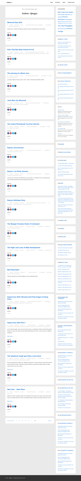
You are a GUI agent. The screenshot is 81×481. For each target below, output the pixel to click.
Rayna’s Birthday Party (16, 200)
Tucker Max (62, 160)
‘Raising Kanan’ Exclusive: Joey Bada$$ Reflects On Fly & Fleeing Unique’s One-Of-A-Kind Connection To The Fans (66, 188)
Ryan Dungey (26, 326)
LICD (60, 106)
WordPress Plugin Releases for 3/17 (64, 289)
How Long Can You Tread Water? (64, 121)
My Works (57, 2)
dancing (9, 273)
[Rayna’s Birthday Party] (22, 202)
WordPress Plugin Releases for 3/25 (64, 276)
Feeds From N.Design (65, 244)
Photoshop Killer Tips (66, 379)
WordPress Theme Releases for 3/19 (64, 287)
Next (50, 420)
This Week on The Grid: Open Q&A (64, 407)
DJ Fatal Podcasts (65, 81)
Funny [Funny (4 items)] (71, 14)
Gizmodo (61, 228)
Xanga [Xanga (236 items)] (60, 31)
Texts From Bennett (65, 73)
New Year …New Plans (16, 389)
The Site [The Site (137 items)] (61, 26)
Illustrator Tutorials (66, 450)
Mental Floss (63, 39)
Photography (41, 52)
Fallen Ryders (16, 104)
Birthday (20, 204)
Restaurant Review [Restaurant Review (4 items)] (65, 21)
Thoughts (36, 75)
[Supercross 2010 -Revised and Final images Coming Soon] (22, 301)
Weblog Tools (63, 262)
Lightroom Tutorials (65, 423)
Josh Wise (21, 104)
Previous (11, 420)
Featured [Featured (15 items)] (67, 14)
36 (35, 420)
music (16, 77)
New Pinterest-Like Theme (62, 254)
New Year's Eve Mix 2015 (62, 84)
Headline (36, 52)
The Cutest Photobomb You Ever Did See (23, 124)
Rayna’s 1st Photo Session (17, 171)
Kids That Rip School (23, 53)
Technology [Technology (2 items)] (60, 23)
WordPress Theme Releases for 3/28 (64, 274)
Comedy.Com (63, 220)
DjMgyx (8, 393)
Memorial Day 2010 (14, 22)
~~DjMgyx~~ (9, 2)
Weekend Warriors (61, 341)
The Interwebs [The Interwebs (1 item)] (69, 23)
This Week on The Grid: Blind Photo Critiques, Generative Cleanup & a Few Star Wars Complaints (65, 396)
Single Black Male (65, 152)
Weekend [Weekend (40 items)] (69, 28)
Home (51, 2)
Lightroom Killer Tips (66, 388)
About (64, 2)
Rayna (20, 151)
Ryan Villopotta (33, 326)
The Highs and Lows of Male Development (23, 248)
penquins (11, 128)
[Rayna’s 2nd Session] (22, 150)
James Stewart (17, 326)
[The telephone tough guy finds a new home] (22, 358)
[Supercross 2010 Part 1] (22, 325)
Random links (71, 2)
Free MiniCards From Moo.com (63, 250)
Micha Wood (30, 53)
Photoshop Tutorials (66, 352)
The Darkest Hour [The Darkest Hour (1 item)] (64, 23)
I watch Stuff (63, 65)
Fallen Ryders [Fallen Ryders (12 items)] (61, 14)
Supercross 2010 (46, 326)
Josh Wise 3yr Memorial (16, 100)
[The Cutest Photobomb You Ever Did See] (22, 126)
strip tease (17, 273)
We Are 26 (60, 133)
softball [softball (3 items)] (70, 21)
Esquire (61, 144)
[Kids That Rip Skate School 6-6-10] (21, 52)
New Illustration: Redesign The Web (64, 252)
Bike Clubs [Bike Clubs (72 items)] (61, 12)
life (51, 250)
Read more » (10, 336)
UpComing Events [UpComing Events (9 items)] (62, 28)
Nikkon (22, 326)
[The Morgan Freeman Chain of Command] (22, 226)
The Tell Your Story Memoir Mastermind (65, 165)
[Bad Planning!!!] (22, 272)
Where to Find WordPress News (63, 269)
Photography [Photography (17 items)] (68, 19)
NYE (11, 393)
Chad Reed (9, 326)
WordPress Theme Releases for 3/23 (64, 278)
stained (12, 273)
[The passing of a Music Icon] (21, 75)
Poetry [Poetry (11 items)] (59, 21)
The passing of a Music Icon (18, 73)
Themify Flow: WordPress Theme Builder (65, 247)
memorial (26, 104)
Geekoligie (62, 236)
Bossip (61, 183)
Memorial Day (17, 26)
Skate (47, 53)
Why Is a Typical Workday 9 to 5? (64, 53)
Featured (32, 52)
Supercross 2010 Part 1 (16, 323)
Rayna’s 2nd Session (15, 148)
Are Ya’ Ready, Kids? (61, 128)
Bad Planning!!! (13, 270)
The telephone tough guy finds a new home (24, 356)
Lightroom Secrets (65, 415)
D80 (13, 326)
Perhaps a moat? (61, 109)
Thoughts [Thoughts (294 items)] (68, 26)
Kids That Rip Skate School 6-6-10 (20, 50)
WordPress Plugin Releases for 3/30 (64, 271)
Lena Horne (11, 77)
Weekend (34, 325)
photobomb (16, 128)
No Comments (44, 75)
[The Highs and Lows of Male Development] (22, 250)
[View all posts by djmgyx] (10, 52)
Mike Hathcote (36, 53)
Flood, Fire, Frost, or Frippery (63, 115)
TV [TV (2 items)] (72, 26)
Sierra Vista (39, 326)
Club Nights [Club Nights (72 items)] (69, 12)
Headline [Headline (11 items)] (60, 17)
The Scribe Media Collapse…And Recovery (66, 163)
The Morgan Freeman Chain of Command (23, 224)
